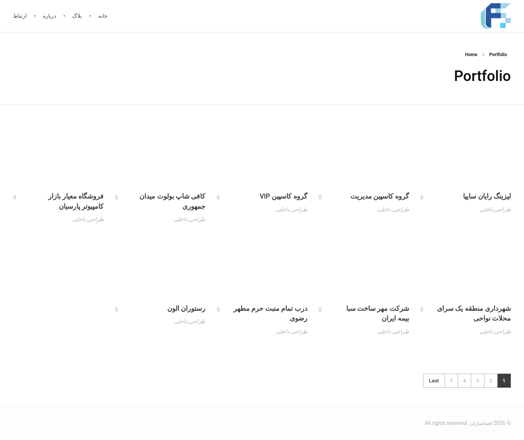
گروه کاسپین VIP (283, 200)
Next (451, 381)
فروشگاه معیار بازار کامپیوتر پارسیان (76, 208)
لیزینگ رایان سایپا (487, 198)
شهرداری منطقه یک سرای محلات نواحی (474, 322)
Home (471, 54)
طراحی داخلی (495, 211)
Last (434, 380)
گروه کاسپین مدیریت (379, 198)
